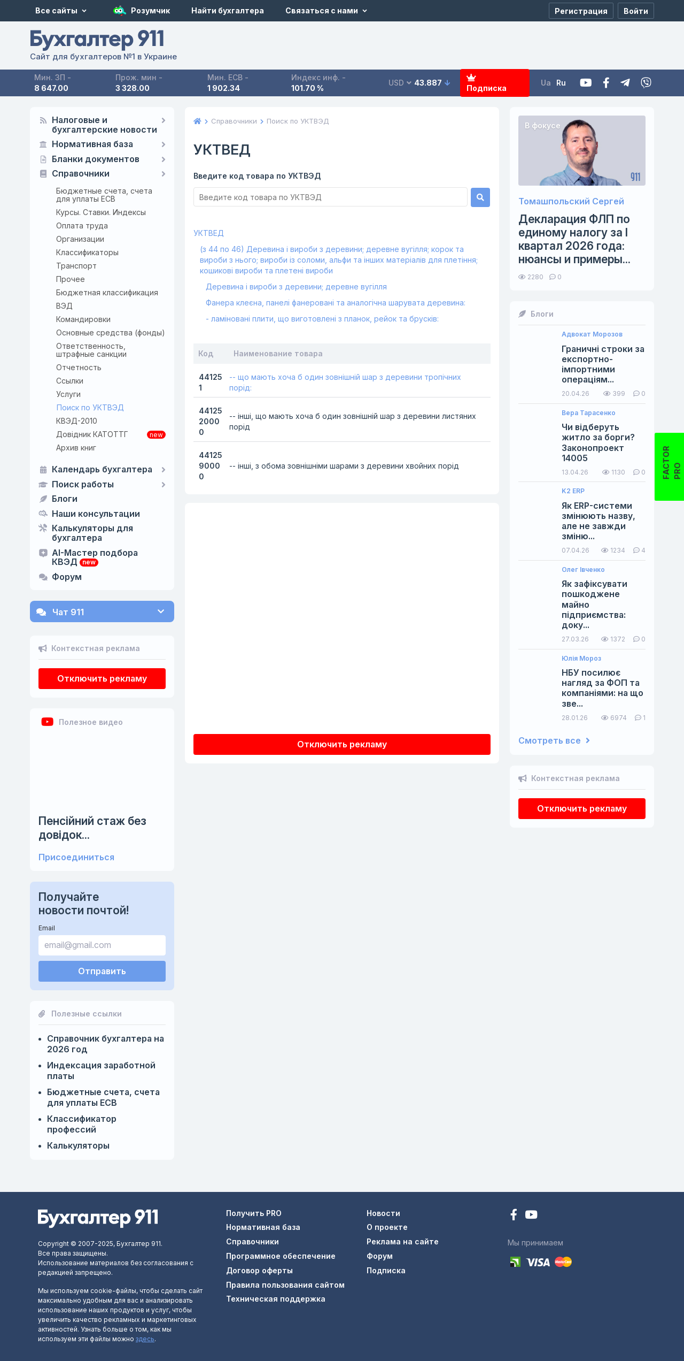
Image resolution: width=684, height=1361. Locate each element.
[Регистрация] (581, 11)
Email (46, 928)
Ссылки (69, 380)
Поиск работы (83, 485)
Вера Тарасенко (589, 413)
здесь (145, 1339)
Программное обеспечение (281, 1255)
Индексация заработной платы (101, 1070)
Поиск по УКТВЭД (90, 407)
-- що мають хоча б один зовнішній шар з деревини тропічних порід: (345, 382)
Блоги (64, 499)
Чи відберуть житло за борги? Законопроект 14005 (598, 442)
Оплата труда (82, 225)
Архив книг (76, 447)
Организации (80, 238)
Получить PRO (254, 1213)
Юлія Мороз (581, 658)
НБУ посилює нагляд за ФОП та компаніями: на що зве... (602, 688)
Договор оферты (259, 1270)
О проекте (387, 1227)
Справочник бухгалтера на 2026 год (105, 1043)
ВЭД (64, 305)
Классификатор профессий (81, 1124)
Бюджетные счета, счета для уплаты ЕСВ (104, 194)
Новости (383, 1213)
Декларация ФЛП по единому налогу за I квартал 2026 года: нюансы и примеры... (574, 239)
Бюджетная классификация (107, 292)
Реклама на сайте (403, 1241)
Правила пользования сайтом (285, 1284)
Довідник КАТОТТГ (92, 434)
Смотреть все (554, 741)
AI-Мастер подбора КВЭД (95, 558)
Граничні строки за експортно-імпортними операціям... (603, 364)
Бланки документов (95, 159)
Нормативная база (92, 144)
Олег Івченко (583, 570)
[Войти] (636, 11)
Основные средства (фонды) (110, 332)
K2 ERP (573, 491)
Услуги (68, 394)
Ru (561, 82)
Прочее (70, 279)
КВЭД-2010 (76, 420)
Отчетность (79, 367)
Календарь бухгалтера (102, 470)
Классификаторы (87, 252)
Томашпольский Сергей (571, 201)
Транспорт (76, 265)
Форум (67, 577)
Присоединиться (76, 857)
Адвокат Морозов (592, 334)
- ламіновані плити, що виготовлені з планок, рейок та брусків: (322, 318)
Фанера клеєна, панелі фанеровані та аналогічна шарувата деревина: (335, 302)
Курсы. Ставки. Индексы (101, 212)
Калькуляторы (78, 1145)
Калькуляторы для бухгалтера (92, 533)
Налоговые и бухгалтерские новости (104, 125)
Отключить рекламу (102, 678)
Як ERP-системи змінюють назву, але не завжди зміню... (598, 521)
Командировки (83, 319)
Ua (546, 82)
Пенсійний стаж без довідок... (92, 827)
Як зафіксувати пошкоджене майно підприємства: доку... (594, 604)
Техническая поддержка (275, 1298)
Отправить (102, 971)
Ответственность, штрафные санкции (91, 349)
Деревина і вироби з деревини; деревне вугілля (296, 286)
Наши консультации (96, 514)
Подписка (487, 83)
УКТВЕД (208, 233)
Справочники (81, 174)
